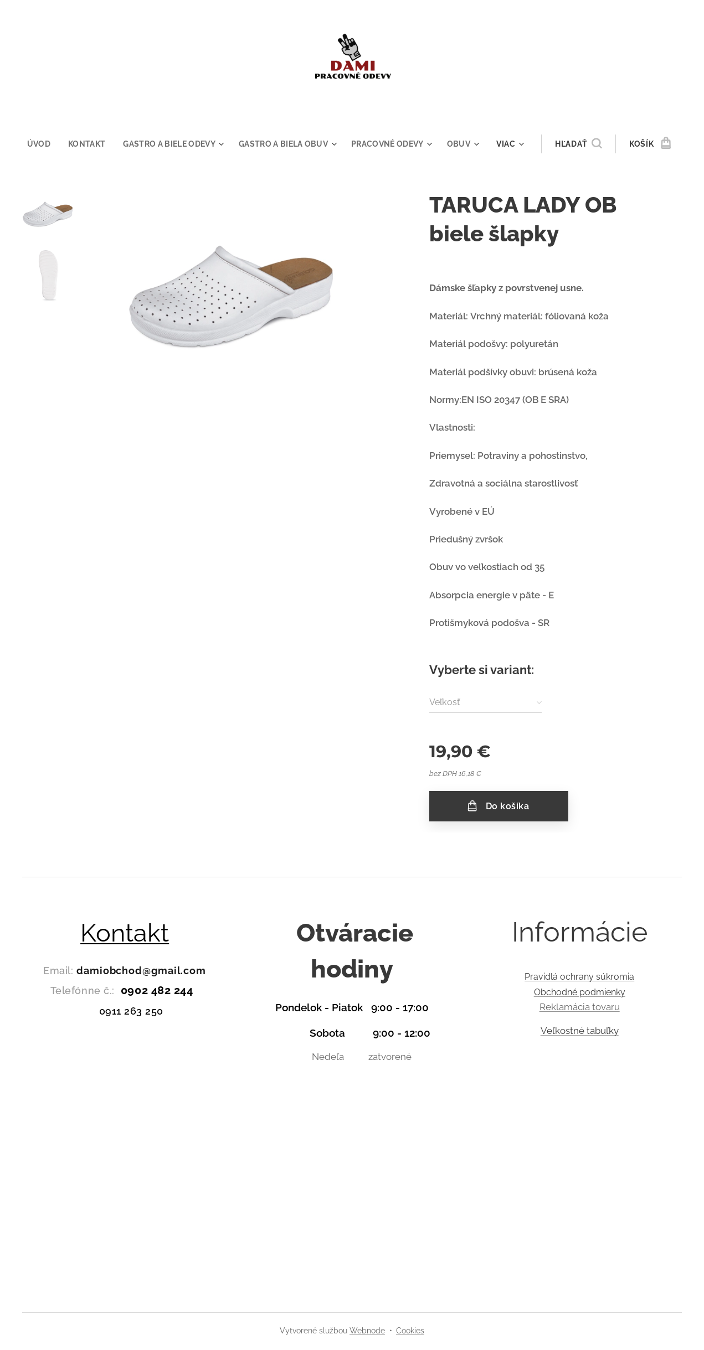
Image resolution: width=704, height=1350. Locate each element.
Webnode (367, 1330)
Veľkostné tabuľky (579, 1030)
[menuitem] (36, 144)
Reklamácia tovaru (579, 1006)
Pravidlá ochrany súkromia (579, 976)
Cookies (410, 1330)
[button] (585, 144)
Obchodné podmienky (579, 992)
